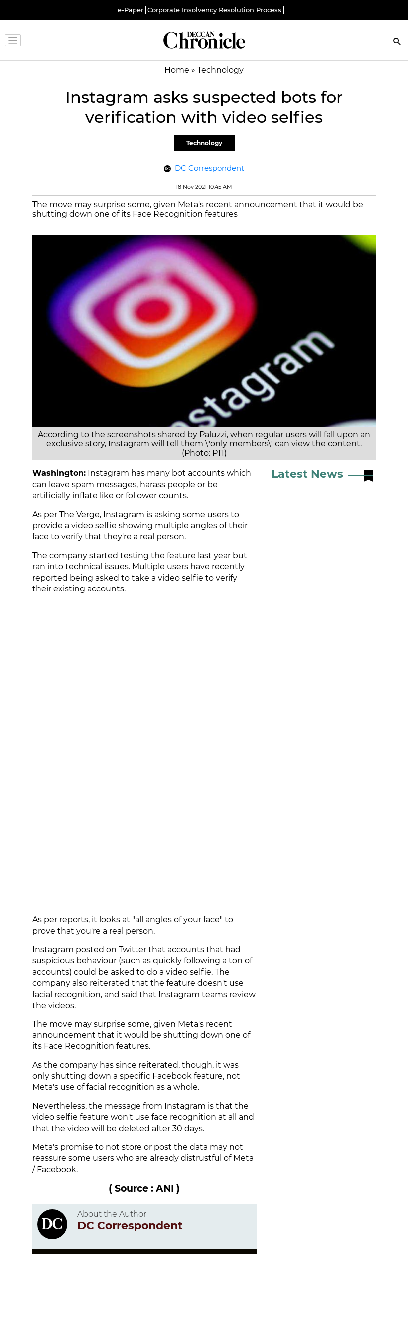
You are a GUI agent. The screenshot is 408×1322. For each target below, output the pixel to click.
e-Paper (130, 10)
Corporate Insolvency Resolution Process (214, 10)
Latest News (307, 474)
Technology (204, 143)
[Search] (397, 42)
